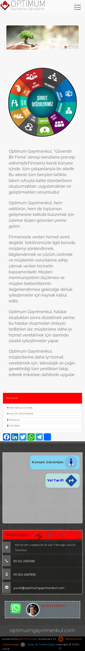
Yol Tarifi (62, 480)
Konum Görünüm (55, 462)
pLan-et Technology (37, 644)
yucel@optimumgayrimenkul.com (33, 588)
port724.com (28, 639)
